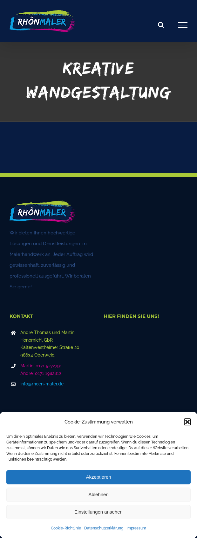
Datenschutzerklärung (103, 528)
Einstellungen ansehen (98, 512)
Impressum (136, 528)
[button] (187, 422)
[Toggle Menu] (183, 25)
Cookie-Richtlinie (66, 528)
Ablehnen (98, 494)
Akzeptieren (98, 477)
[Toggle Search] (161, 25)
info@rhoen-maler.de (42, 383)
